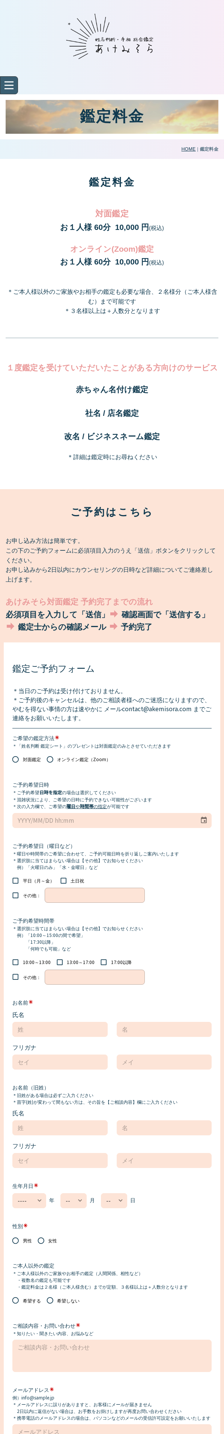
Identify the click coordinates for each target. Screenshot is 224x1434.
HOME (188, 149)
